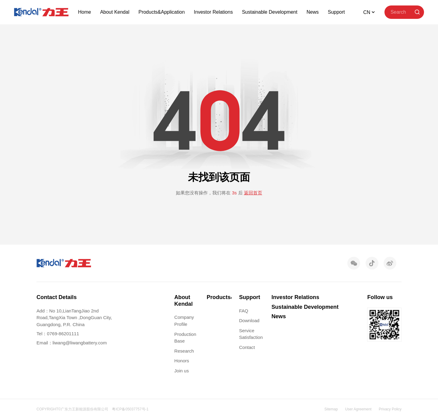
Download (249, 320)
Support (336, 12)
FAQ (243, 310)
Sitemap (331, 409)
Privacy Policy (390, 409)
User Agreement (358, 409)
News (313, 12)
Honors (181, 360)
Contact (247, 347)
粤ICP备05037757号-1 (130, 409)
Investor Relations (213, 12)
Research (184, 351)
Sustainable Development (269, 12)
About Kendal (114, 12)
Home (84, 12)
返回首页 (253, 192)
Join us (181, 370)
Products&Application (161, 12)
